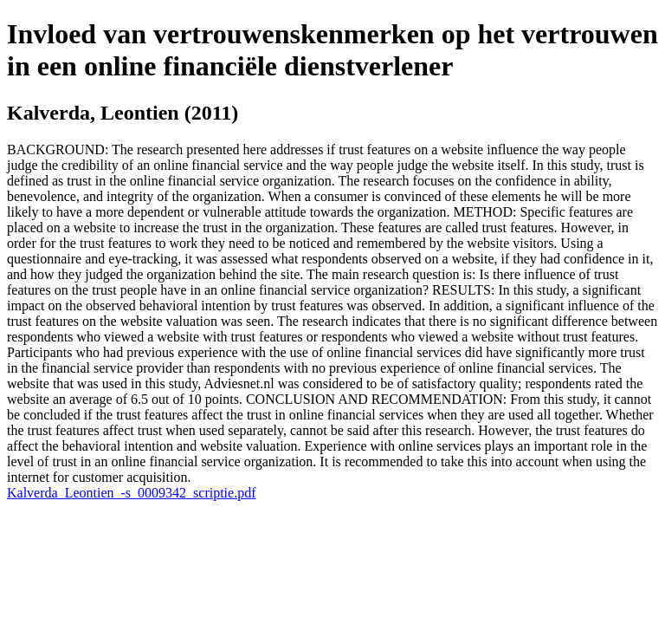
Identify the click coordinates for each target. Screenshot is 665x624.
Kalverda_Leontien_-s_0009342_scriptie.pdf (131, 492)
